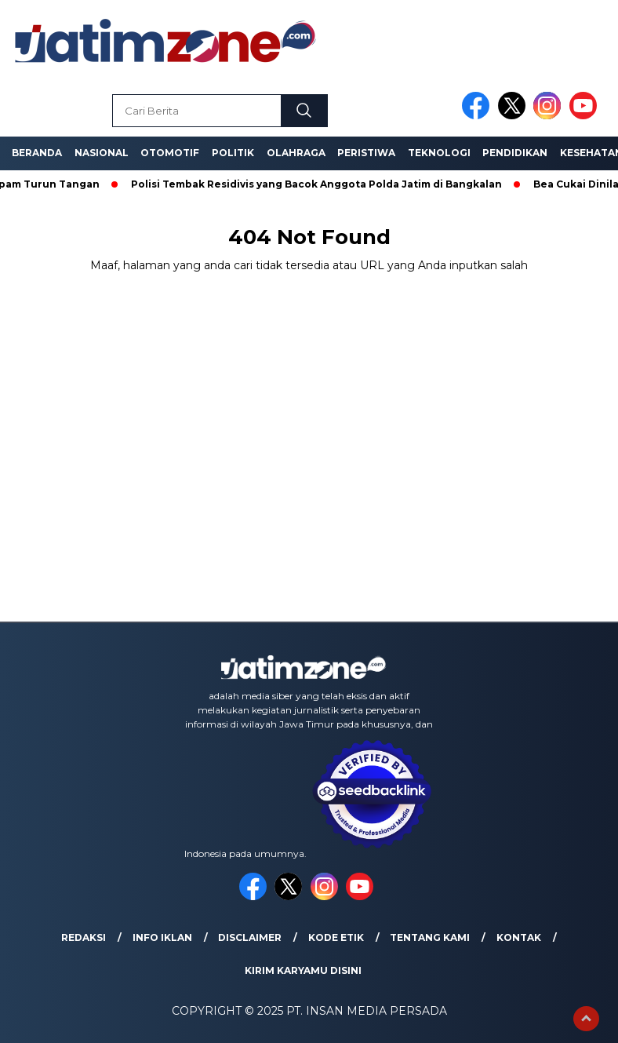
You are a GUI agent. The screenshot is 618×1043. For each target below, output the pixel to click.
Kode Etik (336, 937)
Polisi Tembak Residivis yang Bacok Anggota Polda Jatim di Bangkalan (320, 184)
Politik (233, 153)
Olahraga (296, 153)
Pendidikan (514, 153)
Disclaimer (250, 937)
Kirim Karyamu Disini (303, 970)
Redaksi (83, 937)
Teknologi (439, 153)
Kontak (518, 937)
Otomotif (169, 153)
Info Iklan (162, 937)
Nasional (102, 153)
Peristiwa (366, 153)
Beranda (37, 153)
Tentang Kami (430, 937)
